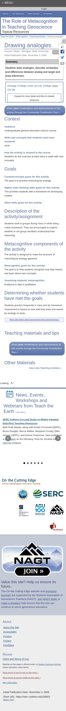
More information (10, 683)
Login (44, 9)
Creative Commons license (49, 664)
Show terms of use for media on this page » (22, 678)
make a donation (10, 603)
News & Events (33, 14)
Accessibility (10, 631)
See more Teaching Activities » (45, 368)
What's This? (8, 700)
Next (58, 438)
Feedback (8, 645)
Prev (8, 438)
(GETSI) (7, 443)
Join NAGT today (47, 599)
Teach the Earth (7, 36)
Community (47, 14)
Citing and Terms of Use (16, 659)
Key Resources (18, 14)
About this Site (11, 627)
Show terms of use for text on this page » (20, 673)
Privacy (7, 640)
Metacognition (22, 36)
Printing (7, 636)
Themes (5, 14)
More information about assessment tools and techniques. (34, 320)
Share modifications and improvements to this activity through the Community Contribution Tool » (33, 110)
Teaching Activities (37, 36)
